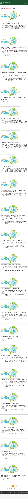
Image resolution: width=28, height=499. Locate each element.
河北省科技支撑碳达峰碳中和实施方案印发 (10, 288)
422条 (3, 486)
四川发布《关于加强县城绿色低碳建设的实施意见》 (12, 355)
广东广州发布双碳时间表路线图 (7, 427)
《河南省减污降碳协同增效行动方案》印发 (10, 142)
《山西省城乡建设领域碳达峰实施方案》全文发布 (11, 240)
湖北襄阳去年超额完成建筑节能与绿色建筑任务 (11, 264)
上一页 (9, 486)
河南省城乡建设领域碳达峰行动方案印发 (9, 336)
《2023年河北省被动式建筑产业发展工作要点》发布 (14, 379)
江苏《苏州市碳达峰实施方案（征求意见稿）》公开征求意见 (14, 312)
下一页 (19, 488)
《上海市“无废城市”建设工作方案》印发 (9, 403)
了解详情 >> (9, 80)
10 (11, 488)
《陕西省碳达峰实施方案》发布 (7, 451)
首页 (2, 8)
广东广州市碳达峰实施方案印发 (7, 166)
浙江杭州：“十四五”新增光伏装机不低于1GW (10, 118)
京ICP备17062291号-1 (6, 494)
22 (15, 488)
